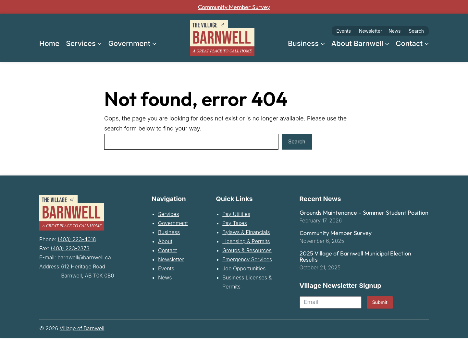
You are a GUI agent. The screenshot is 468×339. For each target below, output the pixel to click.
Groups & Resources (247, 251)
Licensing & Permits (246, 242)
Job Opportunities (243, 269)
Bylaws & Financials (246, 233)
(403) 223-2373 (70, 248)
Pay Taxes (234, 224)
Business (169, 233)
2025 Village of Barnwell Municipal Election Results (355, 257)
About (165, 242)
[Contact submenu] (427, 43)
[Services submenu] (99, 43)
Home (49, 43)
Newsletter (370, 31)
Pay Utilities (236, 215)
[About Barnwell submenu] (387, 43)
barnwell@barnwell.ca (84, 257)
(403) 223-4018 (77, 239)
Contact (167, 251)
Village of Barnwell (82, 329)
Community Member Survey (234, 6)
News (394, 31)
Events (344, 31)
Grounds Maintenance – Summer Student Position (364, 213)
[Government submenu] (154, 43)
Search (416, 31)
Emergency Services (247, 260)
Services (168, 215)
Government (173, 224)
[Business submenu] (323, 43)
